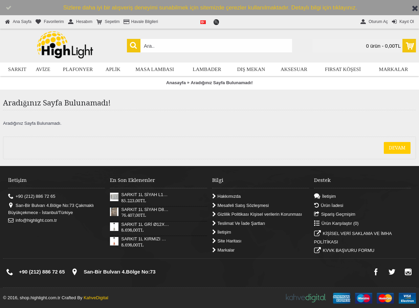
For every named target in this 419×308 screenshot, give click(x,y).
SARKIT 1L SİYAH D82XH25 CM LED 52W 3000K (145, 209)
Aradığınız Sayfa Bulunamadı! (221, 82)
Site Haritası (227, 241)
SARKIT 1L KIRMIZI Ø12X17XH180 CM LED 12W (145, 239)
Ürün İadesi (328, 205)
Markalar (223, 250)
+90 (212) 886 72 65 (31, 196)
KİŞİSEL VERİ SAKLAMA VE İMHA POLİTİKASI (353, 237)
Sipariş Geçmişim (334, 214)
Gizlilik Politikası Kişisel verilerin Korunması (257, 214)
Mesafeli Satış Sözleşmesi (240, 205)
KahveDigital (96, 297)
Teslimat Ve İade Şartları (238, 223)
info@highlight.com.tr (32, 220)
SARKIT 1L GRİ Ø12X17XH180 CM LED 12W (145, 224)
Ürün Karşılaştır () (336, 223)
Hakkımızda (226, 196)
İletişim (221, 232)
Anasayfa (176, 82)
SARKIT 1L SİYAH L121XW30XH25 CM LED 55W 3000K (145, 194)
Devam (397, 147)
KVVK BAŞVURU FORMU (344, 251)
